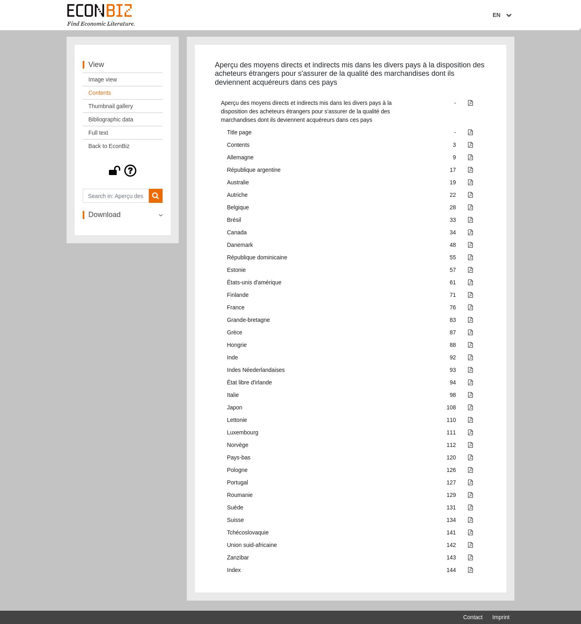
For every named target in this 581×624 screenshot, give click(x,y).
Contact (473, 617)
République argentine (254, 172)
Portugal (237, 484)
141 (451, 534)
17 (453, 172)
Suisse (235, 522)
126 (451, 472)
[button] (123, 173)
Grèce (234, 334)
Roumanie (240, 497)
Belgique (238, 209)
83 (453, 322)
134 (451, 522)
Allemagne (240, 159)
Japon (234, 409)
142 (451, 547)
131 (451, 509)
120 (451, 459)
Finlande (238, 297)
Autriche (237, 197)
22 (453, 197)
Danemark (240, 247)
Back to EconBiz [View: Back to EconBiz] (109, 148)
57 (453, 272)
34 (453, 234)
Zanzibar (238, 559)
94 (453, 384)
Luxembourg (243, 434)
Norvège (238, 447)
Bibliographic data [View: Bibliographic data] (110, 121)
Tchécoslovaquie (248, 534)
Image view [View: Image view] (102, 81)
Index (234, 572)
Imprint (501, 617)
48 (453, 247)
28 (453, 209)
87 (453, 334)
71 (453, 297)
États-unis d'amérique (254, 284)
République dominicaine (257, 259)
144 (451, 572)
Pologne (237, 472)
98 (453, 397)
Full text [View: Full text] (98, 134)
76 (453, 309)
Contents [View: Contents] (99, 95)
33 (453, 222)
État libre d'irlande (249, 384)
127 (451, 484)
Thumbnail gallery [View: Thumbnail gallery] (110, 108)
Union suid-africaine (252, 547)
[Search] (155, 198)
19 (453, 184)
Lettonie (237, 422)
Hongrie (237, 347)
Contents (238, 147)
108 (451, 409)
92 (453, 359)
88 (453, 347)
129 (451, 497)
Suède (235, 509)
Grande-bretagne (248, 322)
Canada (237, 234)
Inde (232, 359)
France (236, 309)
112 (451, 447)
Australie (238, 184)
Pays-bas (239, 459)
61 (453, 284)
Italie (233, 397)
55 (453, 259)
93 (453, 372)
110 (451, 422)
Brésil (234, 222)
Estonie (236, 272)
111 (451, 434)
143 (451, 559)
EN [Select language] (503, 15)
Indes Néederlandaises (256, 372)
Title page (239, 134)
